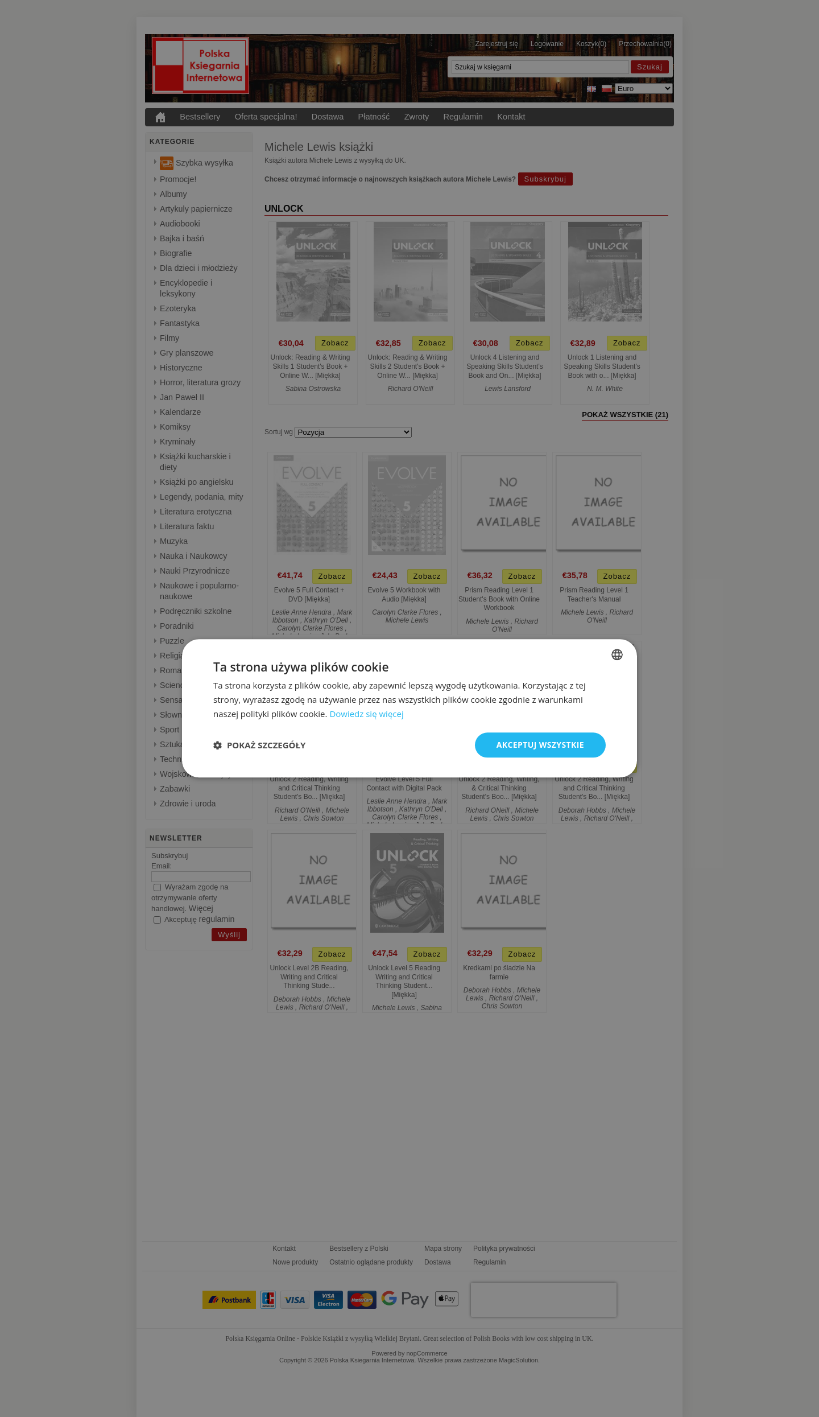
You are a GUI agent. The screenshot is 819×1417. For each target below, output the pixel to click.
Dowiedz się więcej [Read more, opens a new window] (366, 713)
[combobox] (617, 654)
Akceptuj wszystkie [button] (540, 744)
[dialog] (409, 708)
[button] (259, 745)
